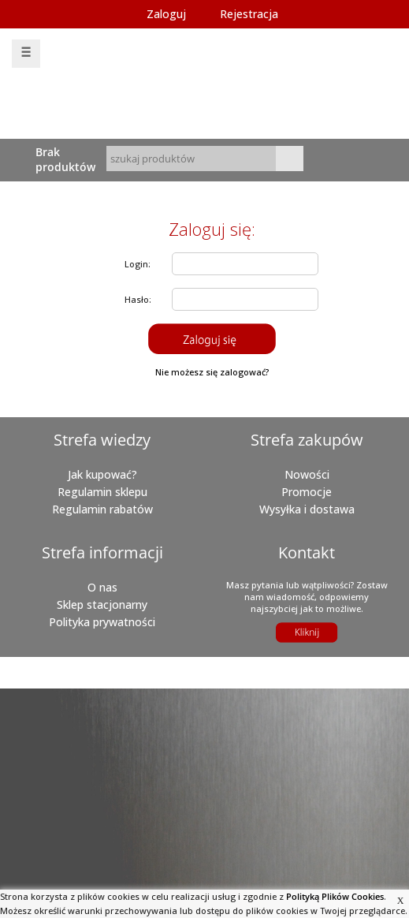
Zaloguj (166, 13)
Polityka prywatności (102, 621)
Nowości (306, 474)
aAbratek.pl (169, 680)
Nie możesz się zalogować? (212, 372)
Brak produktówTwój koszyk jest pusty (68, 159)
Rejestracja (249, 13)
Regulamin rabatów (102, 509)
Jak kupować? (102, 474)
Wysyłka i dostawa (307, 509)
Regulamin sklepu (102, 491)
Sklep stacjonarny (102, 604)
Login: (138, 264)
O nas (102, 587)
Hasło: (138, 299)
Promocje (306, 491)
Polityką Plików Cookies (335, 896)
